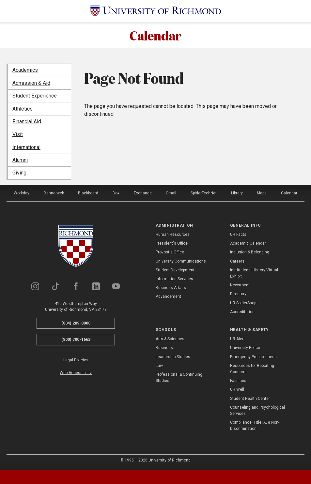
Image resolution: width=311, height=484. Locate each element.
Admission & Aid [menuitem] (31, 83)
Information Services (174, 279)
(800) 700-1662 (75, 339)
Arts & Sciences (170, 339)
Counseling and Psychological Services (257, 410)
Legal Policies (75, 360)
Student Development (175, 270)
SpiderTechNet (204, 193)
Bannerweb (54, 193)
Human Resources (173, 234)
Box (116, 193)
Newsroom (240, 285)
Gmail (171, 193)
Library (237, 193)
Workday (21, 193)
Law (159, 365)
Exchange (143, 193)
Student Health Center (250, 398)
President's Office (172, 243)
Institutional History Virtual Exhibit (254, 273)
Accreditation (242, 312)
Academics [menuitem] (25, 70)
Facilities (238, 380)
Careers (237, 261)
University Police (245, 347)
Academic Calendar (248, 243)
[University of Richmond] (155, 11)
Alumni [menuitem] (20, 160)
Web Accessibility (76, 373)
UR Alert (237, 339)
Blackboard (88, 193)
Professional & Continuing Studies (179, 377)
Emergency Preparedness (253, 357)
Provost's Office (170, 252)
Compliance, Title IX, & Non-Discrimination (254, 425)
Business (164, 347)
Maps (262, 193)
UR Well (237, 389)
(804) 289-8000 (75, 323)
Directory (238, 294)
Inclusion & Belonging (249, 252)
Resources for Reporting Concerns (252, 368)
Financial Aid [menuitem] (26, 121)
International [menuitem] (26, 147)
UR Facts (238, 234)
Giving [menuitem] (19, 173)
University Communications (181, 261)
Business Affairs (171, 287)
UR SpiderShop (243, 303)
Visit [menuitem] (17, 134)
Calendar (155, 35)
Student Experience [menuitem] (34, 96)
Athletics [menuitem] (22, 109)
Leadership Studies (173, 357)
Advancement (168, 296)
